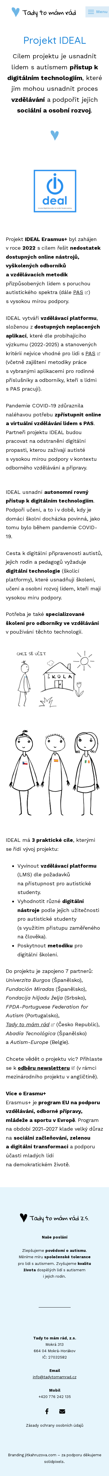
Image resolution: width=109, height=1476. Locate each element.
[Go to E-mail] (62, 1411)
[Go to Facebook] (47, 1411)
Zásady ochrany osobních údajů (54, 1425)
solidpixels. (54, 1461)
